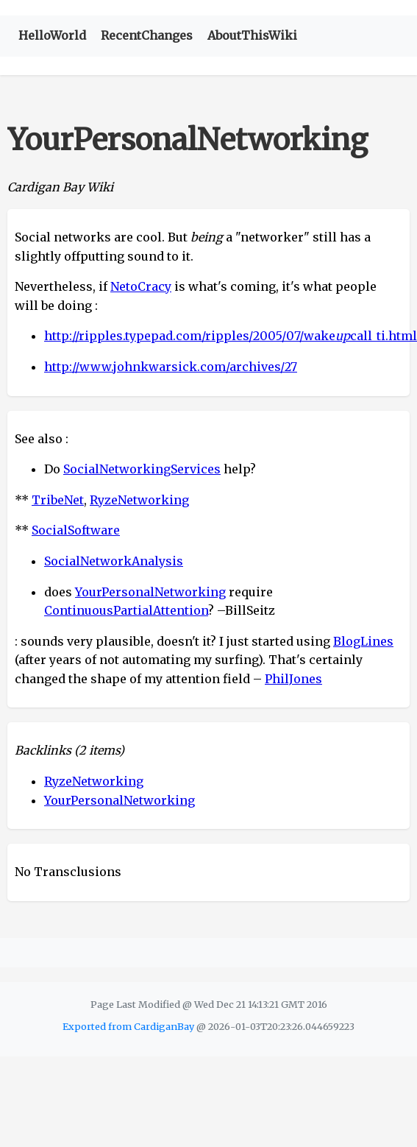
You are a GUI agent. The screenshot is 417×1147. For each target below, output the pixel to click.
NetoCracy (140, 286)
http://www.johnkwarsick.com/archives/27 (170, 366)
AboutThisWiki (252, 35)
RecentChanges (147, 35)
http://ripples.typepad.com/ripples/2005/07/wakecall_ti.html (230, 335)
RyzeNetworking (139, 500)
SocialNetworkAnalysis (113, 561)
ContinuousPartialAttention (126, 610)
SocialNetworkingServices (142, 469)
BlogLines (363, 641)
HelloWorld (52, 35)
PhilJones (293, 678)
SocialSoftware (76, 530)
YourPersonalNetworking (150, 592)
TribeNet (58, 500)
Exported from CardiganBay (128, 1026)
